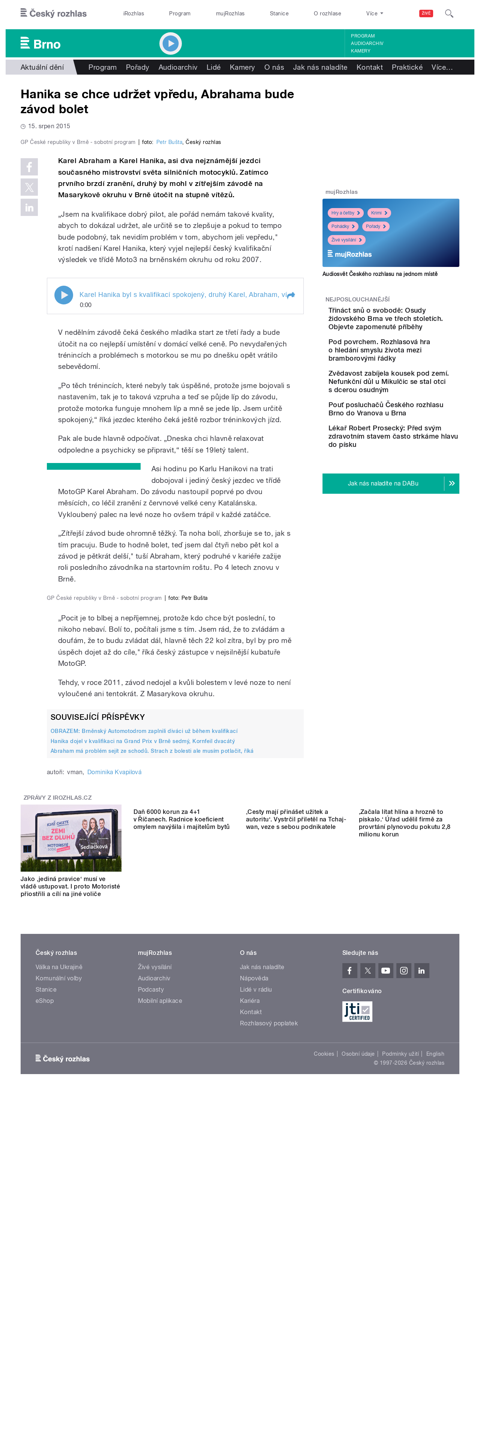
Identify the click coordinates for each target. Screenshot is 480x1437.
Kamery (360, 51)
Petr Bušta (169, 301)
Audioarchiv (367, 43)
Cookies (324, 1365)
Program (179, 13)
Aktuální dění (42, 67)
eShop (45, 1312)
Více (442, 67)
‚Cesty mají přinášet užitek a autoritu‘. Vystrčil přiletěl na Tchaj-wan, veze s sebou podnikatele (296, 1190)
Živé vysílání (347, 240)
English (435, 1365)
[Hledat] (449, 13)
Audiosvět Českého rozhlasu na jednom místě (380, 274)
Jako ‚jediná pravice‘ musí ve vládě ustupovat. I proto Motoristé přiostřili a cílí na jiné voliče (70, 1190)
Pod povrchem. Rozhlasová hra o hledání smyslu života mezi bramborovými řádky (411, 362)
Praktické (407, 67)
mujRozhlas (230, 13)
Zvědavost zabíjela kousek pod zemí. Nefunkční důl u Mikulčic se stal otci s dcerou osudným (413, 402)
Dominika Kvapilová (114, 1075)
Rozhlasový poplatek (269, 1334)
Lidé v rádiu (256, 1300)
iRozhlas (133, 13)
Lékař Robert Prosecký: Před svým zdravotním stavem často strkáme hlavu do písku (408, 475)
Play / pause (63, 454)
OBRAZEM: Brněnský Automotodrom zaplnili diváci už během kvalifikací (144, 1035)
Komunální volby (59, 1289)
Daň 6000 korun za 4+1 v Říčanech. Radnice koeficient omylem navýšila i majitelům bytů (182, 1190)
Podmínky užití (400, 1365)
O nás (274, 67)
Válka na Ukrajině (59, 1278)
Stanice (279, 13)
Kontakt (370, 67)
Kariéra (250, 1312)
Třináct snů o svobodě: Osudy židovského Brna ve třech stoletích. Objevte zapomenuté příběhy (414, 322)
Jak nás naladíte (320, 67)
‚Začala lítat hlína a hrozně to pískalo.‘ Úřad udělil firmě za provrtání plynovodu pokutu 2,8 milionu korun (405, 1194)
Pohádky (343, 226)
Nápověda (254, 1289)
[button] (291, 455)
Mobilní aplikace (160, 1312)
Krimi (379, 213)
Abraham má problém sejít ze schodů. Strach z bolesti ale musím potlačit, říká (152, 1055)
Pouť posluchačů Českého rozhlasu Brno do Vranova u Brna (413, 438)
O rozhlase (327, 13)
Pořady (138, 67)
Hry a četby (346, 213)
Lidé (214, 67)
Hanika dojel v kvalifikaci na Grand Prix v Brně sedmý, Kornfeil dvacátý (143, 1045)
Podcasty (151, 1300)
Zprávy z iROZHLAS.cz (58, 1101)
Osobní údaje (358, 1365)
